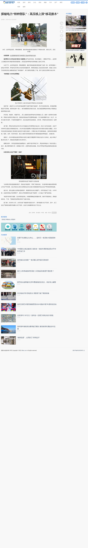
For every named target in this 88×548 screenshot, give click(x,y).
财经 (29, 2)
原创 (40, 2)
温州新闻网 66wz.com (14, 209)
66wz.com (24, 351)
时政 (18, 2)
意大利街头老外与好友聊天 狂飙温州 (75, 50)
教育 (61, 2)
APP (84, 2)
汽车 (50, 2)
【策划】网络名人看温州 (8, 219)
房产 (56, 2)
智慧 (18, 6)
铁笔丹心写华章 (70, 67)
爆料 (78, 2)
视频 (45, 2)
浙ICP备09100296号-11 (79, 351)
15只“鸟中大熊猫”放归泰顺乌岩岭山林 (75, 30)
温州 (24, 2)
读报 (73, 2)
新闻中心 (54, 212)
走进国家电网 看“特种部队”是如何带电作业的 (23, 55)
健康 (24, 6)
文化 (34, 2)
